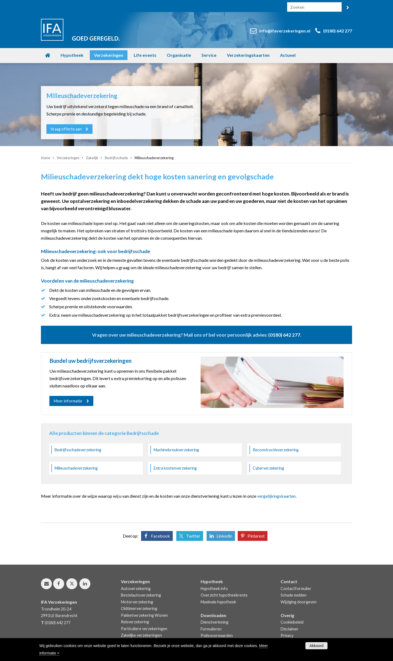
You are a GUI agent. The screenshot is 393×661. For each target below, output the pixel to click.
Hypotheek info (214, 588)
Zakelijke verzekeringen (141, 635)
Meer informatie (68, 401)
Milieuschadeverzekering (76, 468)
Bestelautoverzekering (141, 595)
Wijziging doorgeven (299, 602)
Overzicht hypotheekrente (224, 595)
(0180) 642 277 (337, 30)
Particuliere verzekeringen (144, 628)
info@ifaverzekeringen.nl (284, 30)
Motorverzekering (137, 602)
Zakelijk (92, 158)
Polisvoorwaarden (217, 635)
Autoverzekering (136, 588)
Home (45, 158)
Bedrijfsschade (116, 158)
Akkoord (316, 646)
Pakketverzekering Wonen (144, 615)
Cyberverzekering (268, 468)
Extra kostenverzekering (175, 468)
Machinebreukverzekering (176, 449)
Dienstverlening (214, 622)
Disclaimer (290, 629)
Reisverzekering (135, 621)
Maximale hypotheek (218, 602)
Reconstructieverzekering (276, 449)
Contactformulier (296, 588)
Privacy (287, 635)
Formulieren (211, 629)
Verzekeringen (68, 158)
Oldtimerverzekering (139, 608)
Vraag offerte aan (66, 129)
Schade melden (293, 595)
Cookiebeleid (292, 622)
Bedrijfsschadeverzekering (78, 449)
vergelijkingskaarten (276, 496)
